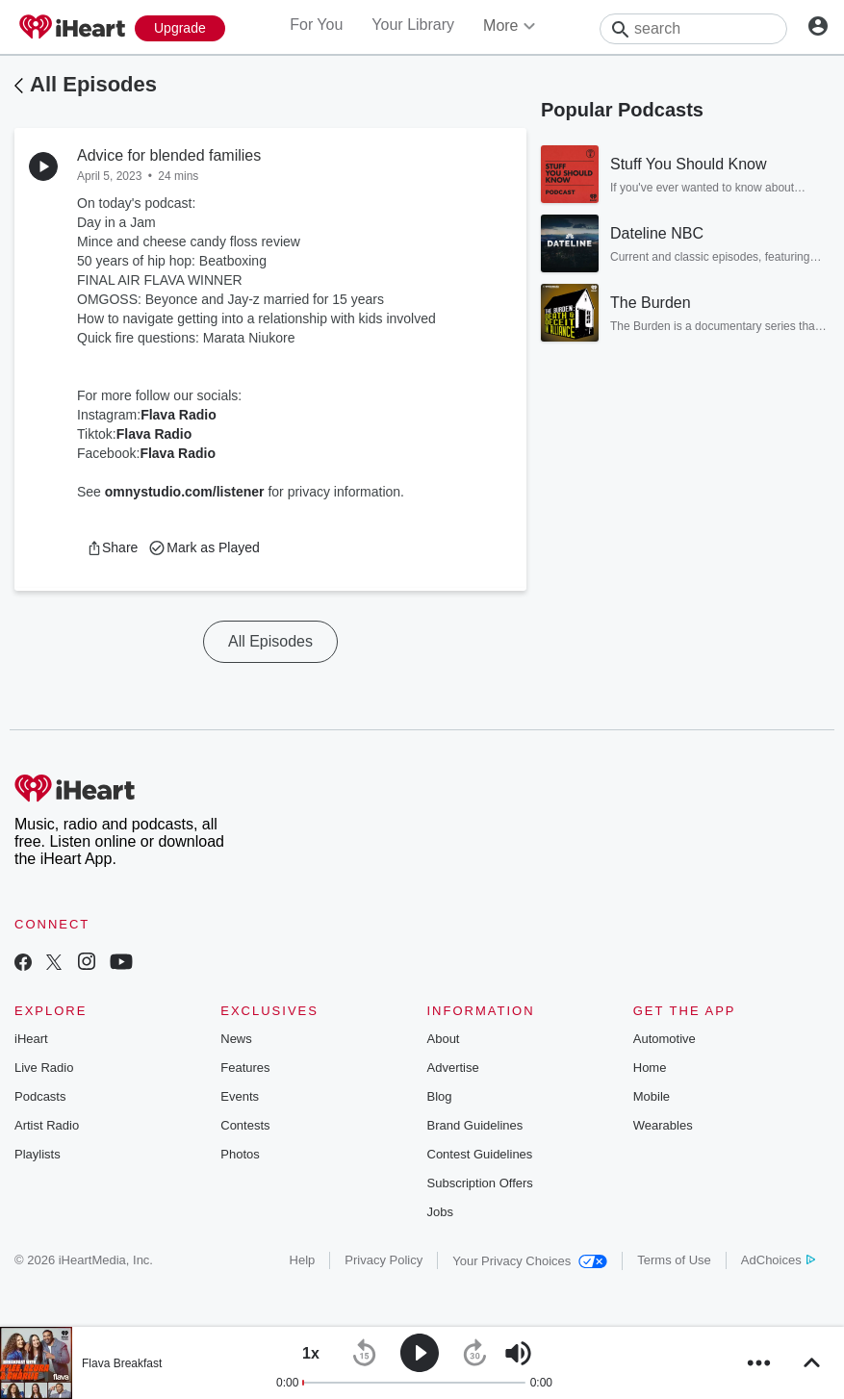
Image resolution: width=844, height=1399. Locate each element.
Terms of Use (674, 1260)
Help (303, 1260)
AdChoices (778, 1260)
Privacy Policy (383, 1260)
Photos (239, 1154)
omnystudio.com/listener (185, 491)
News (236, 1038)
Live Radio (43, 1067)
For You (316, 24)
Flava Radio (179, 414)
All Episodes (93, 84)
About (443, 1038)
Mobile (651, 1096)
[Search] (693, 28)
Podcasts (39, 1096)
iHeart (31, 1038)
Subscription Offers (480, 1183)
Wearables (663, 1125)
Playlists (37, 1154)
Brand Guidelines (475, 1125)
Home (650, 1067)
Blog (439, 1096)
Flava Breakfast (122, 1363)
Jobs (440, 1212)
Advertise (453, 1067)
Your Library (412, 24)
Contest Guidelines (480, 1154)
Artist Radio (46, 1125)
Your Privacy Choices (529, 1261)
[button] (112, 547)
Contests (244, 1125)
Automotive (664, 1038)
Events (239, 1096)
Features (244, 1067)
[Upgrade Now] (180, 28)
